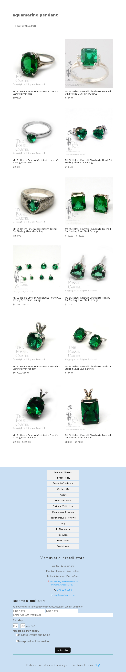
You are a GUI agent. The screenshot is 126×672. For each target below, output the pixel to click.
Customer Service (63, 472)
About (63, 494)
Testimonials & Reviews (63, 517)
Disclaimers (63, 546)
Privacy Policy (63, 477)
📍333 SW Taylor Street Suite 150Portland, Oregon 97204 (63, 583)
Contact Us (63, 489)
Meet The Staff (63, 500)
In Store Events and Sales (34, 634)
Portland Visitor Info (63, 506)
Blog (63, 523)
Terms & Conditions (63, 483)
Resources (63, 534)
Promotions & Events (63, 512)
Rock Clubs (63, 540)
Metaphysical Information (33, 641)
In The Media (63, 529)
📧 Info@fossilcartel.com (63, 595)
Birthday (18, 620)
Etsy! (97, 665)
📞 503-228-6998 (63, 589)
